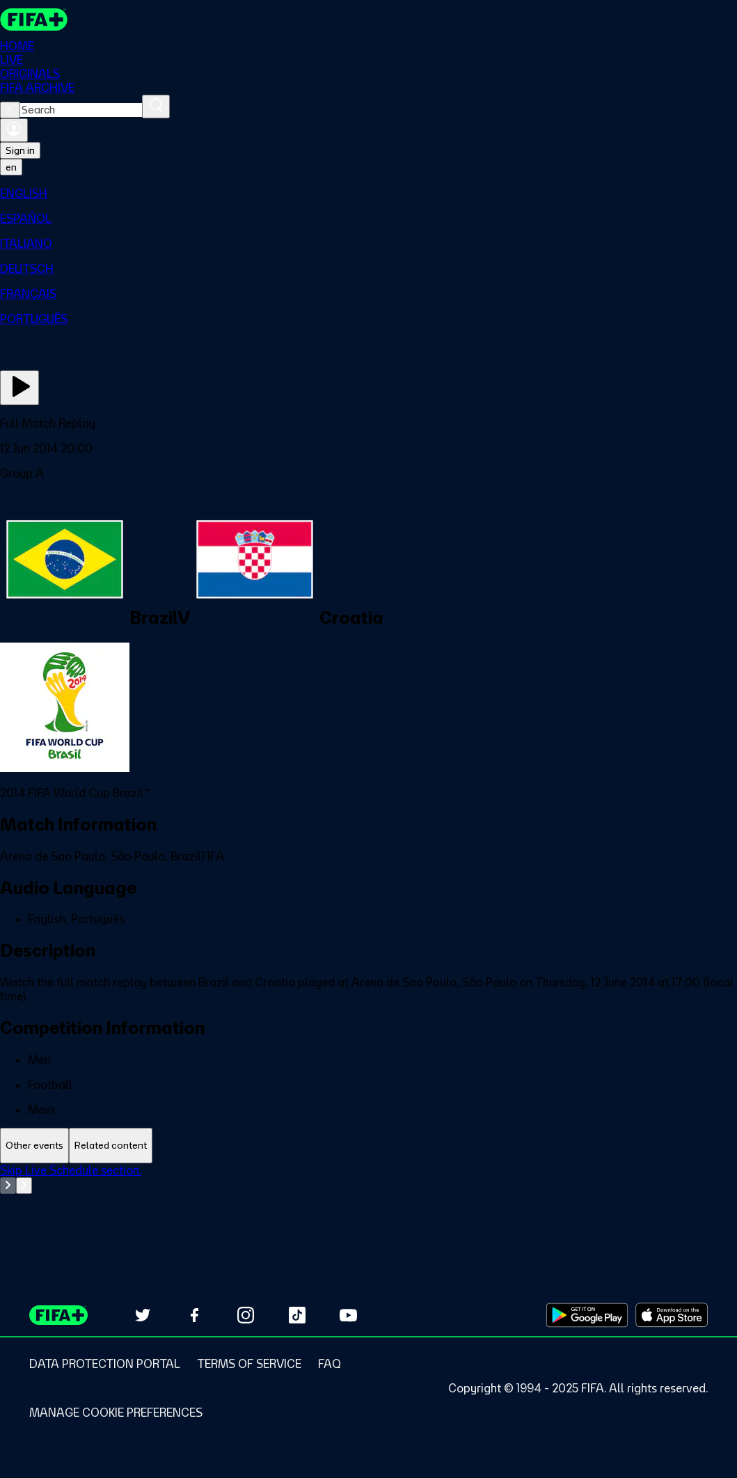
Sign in (20, 150)
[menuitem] (368, 194)
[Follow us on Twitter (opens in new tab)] (142, 1315)
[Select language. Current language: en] (11, 167)
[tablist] (368, 1145)
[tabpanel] (368, 1198)
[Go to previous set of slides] (8, 1185)
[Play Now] (19, 387)
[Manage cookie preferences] (116, 1412)
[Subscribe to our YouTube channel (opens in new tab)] (348, 1315)
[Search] (156, 106)
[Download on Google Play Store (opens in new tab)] (587, 1315)
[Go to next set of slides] (24, 1185)
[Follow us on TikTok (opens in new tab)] (297, 1315)
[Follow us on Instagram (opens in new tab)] (245, 1315)
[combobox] (81, 110)
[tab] (34, 1145)
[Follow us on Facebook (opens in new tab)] (194, 1315)
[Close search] (10, 110)
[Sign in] (14, 130)
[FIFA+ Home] (34, 19)
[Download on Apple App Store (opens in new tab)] (671, 1315)
